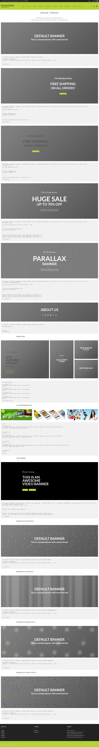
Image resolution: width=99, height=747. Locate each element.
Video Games (48, 6)
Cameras (55, 6)
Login (89, 1)
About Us (36, 730)
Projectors (67, 6)
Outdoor (74, 6)
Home (23, 6)
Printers (41, 6)
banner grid (65, 20)
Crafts (79, 6)
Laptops (28, 6)
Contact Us (36, 732)
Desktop (35, 6)
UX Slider (53, 20)
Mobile (60, 6)
